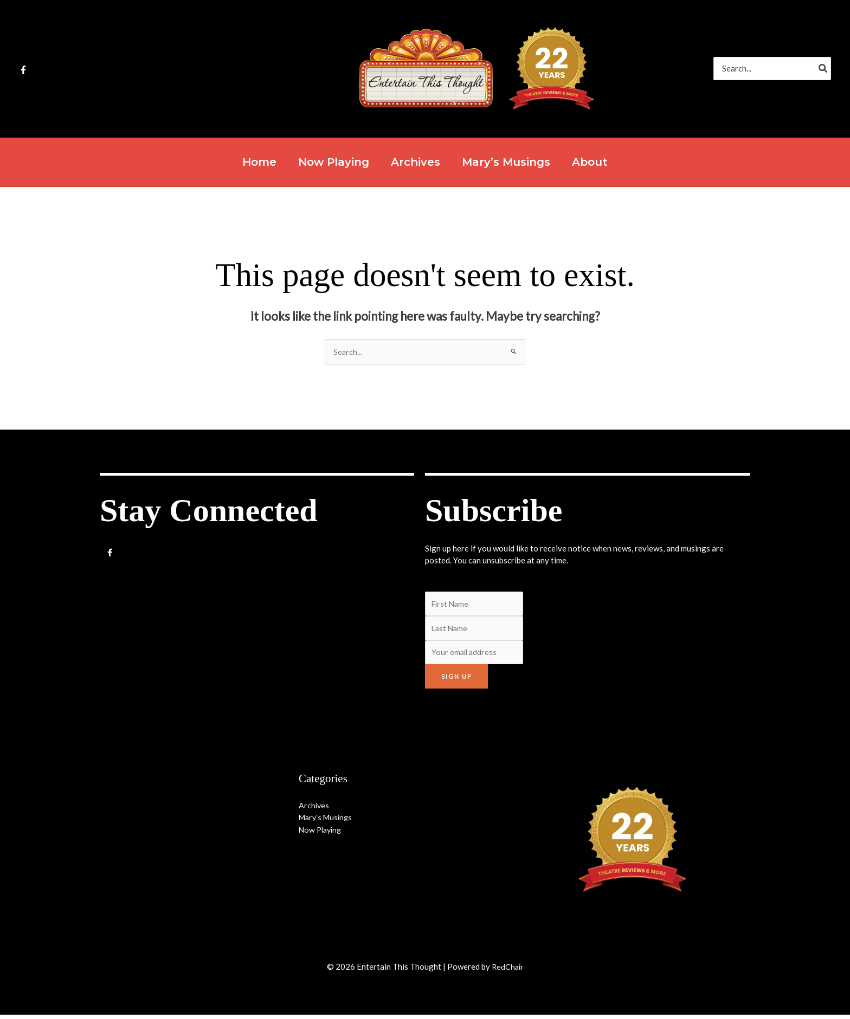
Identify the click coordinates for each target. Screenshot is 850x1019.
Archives (314, 809)
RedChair (507, 971)
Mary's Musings (327, 821)
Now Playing (322, 834)
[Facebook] (23, 70)
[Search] (823, 68)
